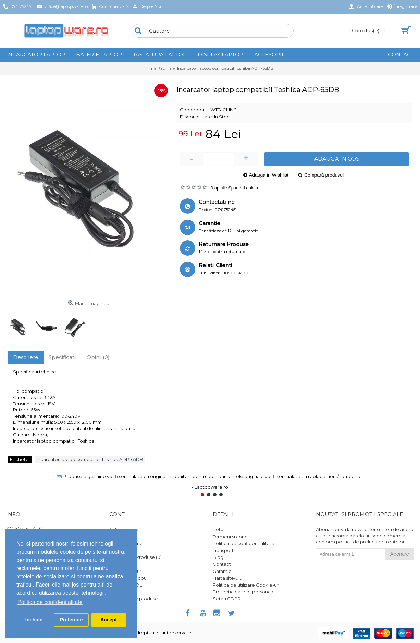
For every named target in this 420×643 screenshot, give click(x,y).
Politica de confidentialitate (243, 543)
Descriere (25, 357)
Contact (222, 564)
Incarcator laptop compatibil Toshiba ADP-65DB (90, 459)
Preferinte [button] (71, 619)
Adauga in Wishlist (268, 175)
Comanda (120, 550)
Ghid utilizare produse (133, 598)
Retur (219, 529)
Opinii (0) (98, 357)
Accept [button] (108, 619)
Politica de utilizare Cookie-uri (246, 585)
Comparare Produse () (135, 557)
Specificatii (62, 357)
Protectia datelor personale (244, 591)
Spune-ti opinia (243, 188)
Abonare (399, 554)
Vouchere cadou (128, 578)
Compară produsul (324, 175)
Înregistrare (122, 536)
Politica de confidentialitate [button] (49, 602)
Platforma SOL (125, 585)
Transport (223, 550)
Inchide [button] (33, 619)
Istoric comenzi (126, 543)
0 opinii (218, 188)
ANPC (115, 591)
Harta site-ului (228, 578)
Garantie (222, 571)
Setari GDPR (226, 598)
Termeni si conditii (232, 536)
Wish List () (122, 564)
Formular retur (125, 571)
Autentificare (123, 529)
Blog (218, 557)
